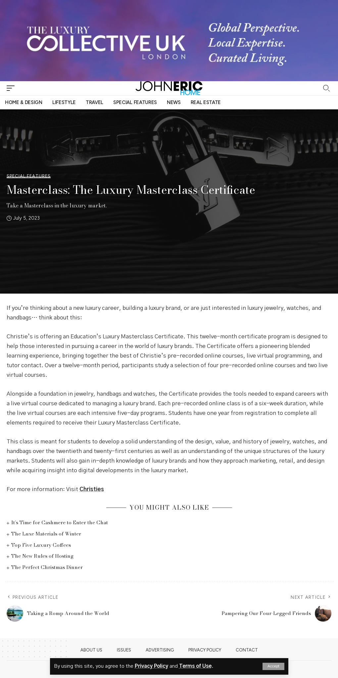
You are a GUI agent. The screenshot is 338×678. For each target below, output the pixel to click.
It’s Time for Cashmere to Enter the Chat (59, 522)
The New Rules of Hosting (42, 556)
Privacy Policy (151, 666)
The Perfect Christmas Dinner (47, 567)
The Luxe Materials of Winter (46, 533)
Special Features (29, 176)
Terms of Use (195, 666)
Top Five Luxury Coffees (41, 545)
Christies (91, 489)
